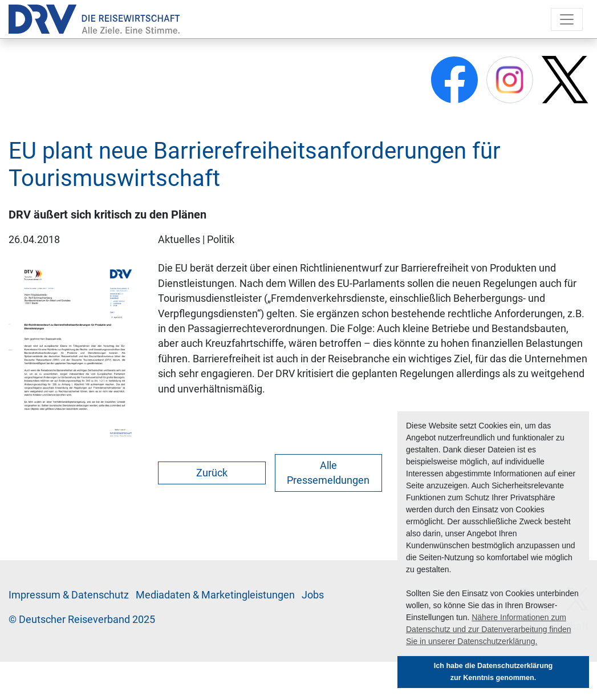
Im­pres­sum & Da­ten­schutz (69, 595)
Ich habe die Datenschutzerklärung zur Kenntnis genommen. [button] (493, 672)
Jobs (313, 595)
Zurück (212, 473)
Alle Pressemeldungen (328, 473)
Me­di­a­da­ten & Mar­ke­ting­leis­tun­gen (215, 595)
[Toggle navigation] (567, 19)
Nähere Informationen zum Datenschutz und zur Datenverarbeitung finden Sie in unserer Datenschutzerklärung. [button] (488, 629)
